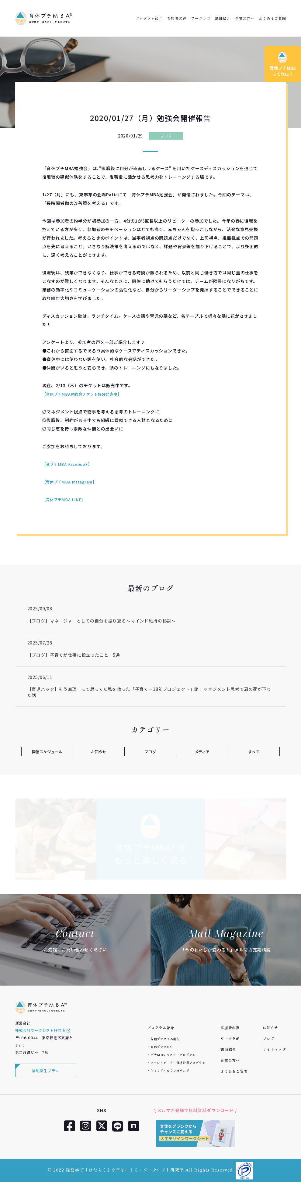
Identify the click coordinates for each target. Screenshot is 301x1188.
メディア (202, 751)
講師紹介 (222, 18)
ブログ (166, 135)
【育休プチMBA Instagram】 (73, 482)
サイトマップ (274, 1049)
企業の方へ (244, 18)
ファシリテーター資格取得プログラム (177, 1062)
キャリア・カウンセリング (169, 1070)
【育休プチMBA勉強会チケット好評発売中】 (87, 394)
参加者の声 (177, 18)
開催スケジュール (47, 751)
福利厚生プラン (45, 1075)
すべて (253, 751)
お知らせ (99, 751)
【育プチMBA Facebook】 (70, 464)
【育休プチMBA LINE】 (66, 499)
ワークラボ (200, 18)
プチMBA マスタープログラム (172, 1054)
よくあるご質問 (272, 18)
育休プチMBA (161, 1046)
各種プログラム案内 (164, 1038)
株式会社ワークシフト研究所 (43, 1034)
